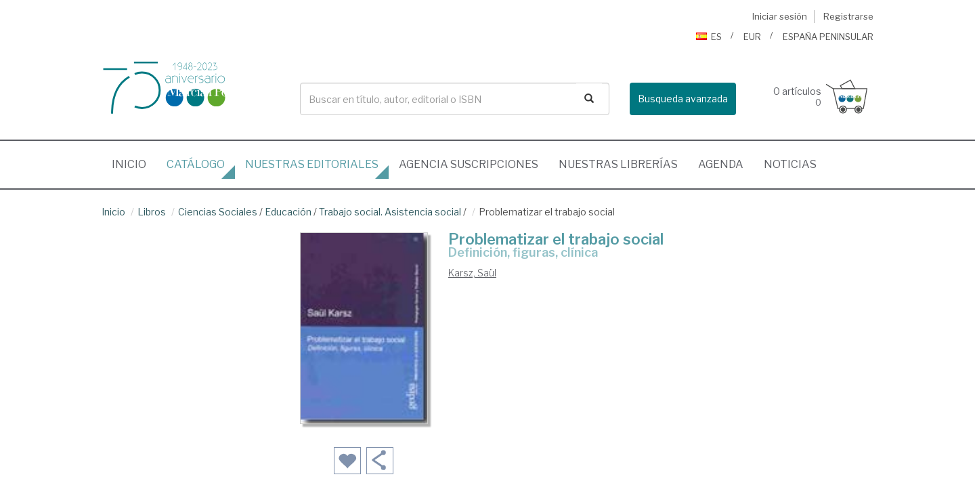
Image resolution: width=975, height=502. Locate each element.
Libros (151, 211)
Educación (288, 211)
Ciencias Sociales (217, 211)
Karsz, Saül (472, 272)
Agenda (720, 164)
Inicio (134, 160)
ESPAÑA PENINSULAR (828, 36)
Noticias (790, 164)
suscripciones (468, 164)
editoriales (311, 164)
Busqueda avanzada (683, 98)
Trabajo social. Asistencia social (390, 211)
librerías (618, 164)
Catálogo (196, 164)
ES (709, 36)
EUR (752, 36)
